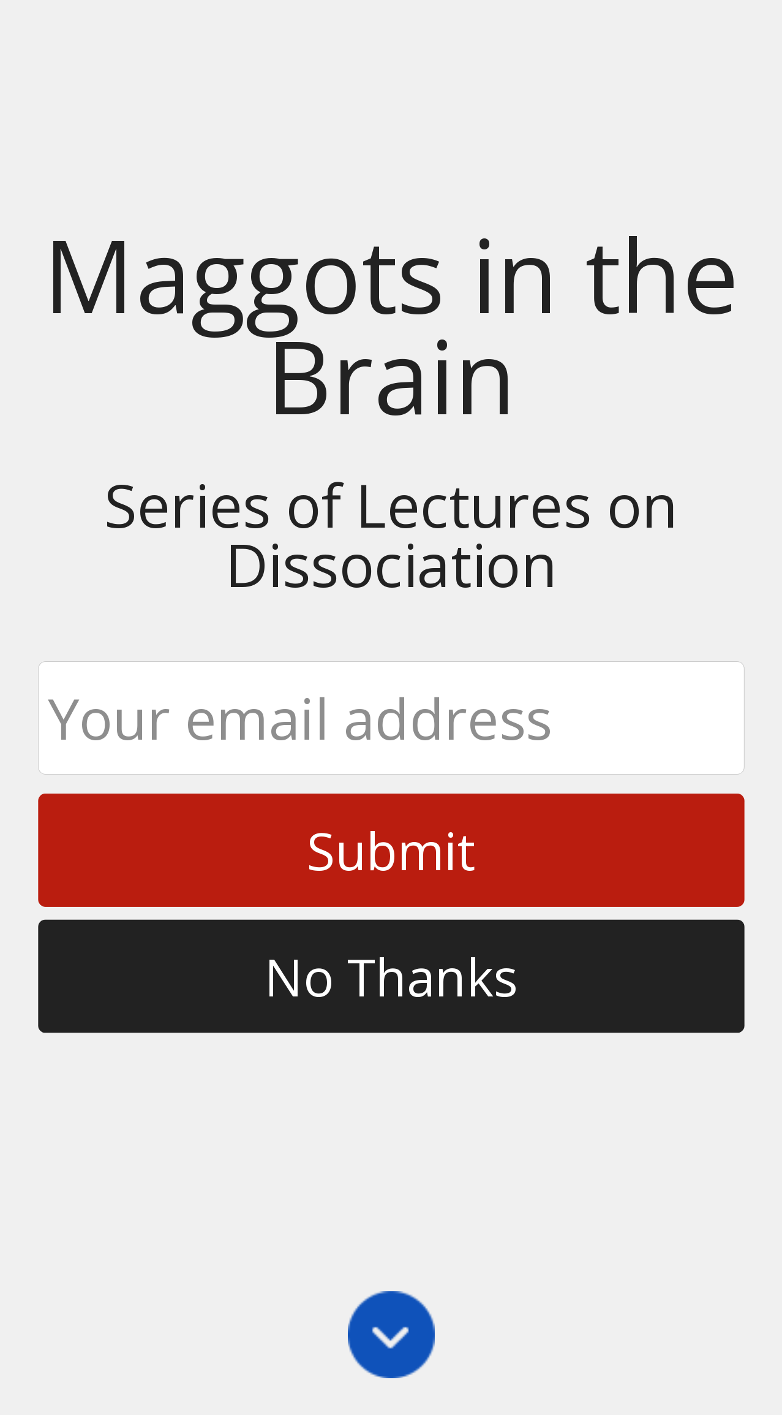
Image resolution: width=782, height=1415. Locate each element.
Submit (391, 850)
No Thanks (390, 976)
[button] (391, 324)
